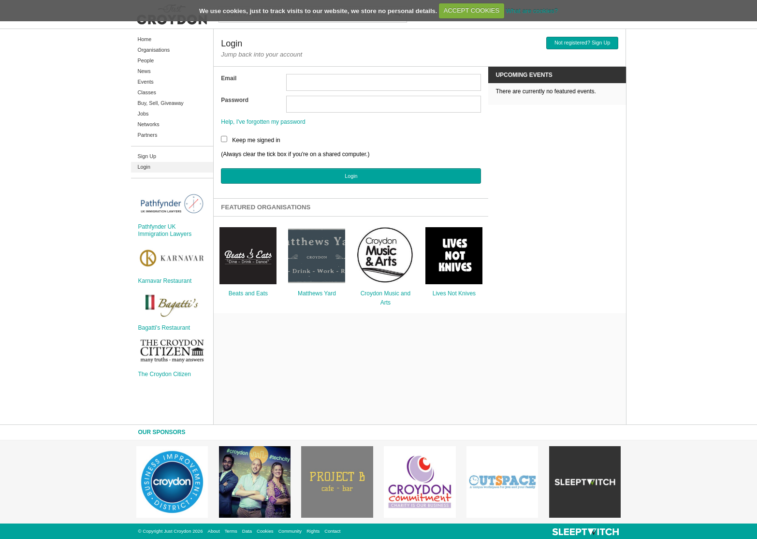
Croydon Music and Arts (385, 298)
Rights (313, 531)
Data (247, 531)
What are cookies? (532, 10)
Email (228, 78)
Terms (231, 531)
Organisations (154, 50)
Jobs (143, 114)
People (146, 60)
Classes (147, 92)
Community (290, 531)
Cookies (265, 531)
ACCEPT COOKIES (471, 10)
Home (145, 39)
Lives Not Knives (454, 293)
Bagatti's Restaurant (164, 327)
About (214, 531)
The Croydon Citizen (164, 374)
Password (234, 100)
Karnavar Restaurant (165, 280)
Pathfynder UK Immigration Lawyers (165, 230)
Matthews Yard (317, 293)
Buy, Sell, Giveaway (161, 103)
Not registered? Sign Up (582, 42)
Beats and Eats (248, 293)
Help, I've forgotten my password (263, 121)
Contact (332, 531)
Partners (148, 135)
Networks (149, 124)
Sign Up (147, 156)
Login (144, 167)
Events (146, 82)
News (144, 71)
